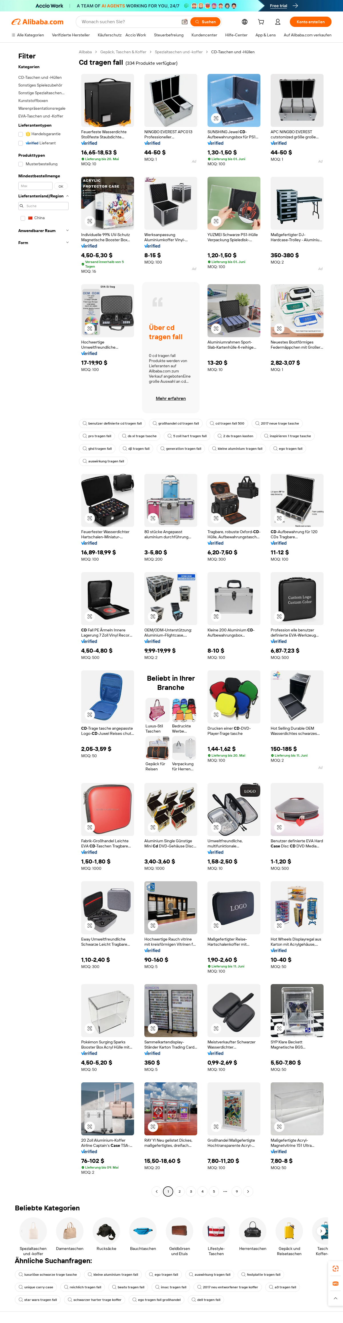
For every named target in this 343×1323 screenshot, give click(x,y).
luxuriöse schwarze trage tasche (48, 1274)
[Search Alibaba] (129, 22)
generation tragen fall (180, 448)
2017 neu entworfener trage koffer (227, 1287)
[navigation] (43, 622)
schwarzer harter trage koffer (94, 1300)
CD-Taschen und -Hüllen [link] (233, 52)
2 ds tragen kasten (235, 436)
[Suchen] (205, 21)
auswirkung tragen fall (103, 461)
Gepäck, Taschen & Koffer (123, 52)
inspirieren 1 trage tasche (287, 436)
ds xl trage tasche (139, 436)
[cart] (262, 22)
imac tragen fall (170, 1287)
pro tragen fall (97, 436)
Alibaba (85, 52)
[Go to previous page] (156, 1191)
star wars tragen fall (38, 1300)
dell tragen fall (206, 1300)
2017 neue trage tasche (277, 423)
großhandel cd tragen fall (176, 423)
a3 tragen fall (282, 1287)
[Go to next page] (248, 1191)
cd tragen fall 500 (227, 423)
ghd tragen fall (97, 448)
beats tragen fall (128, 1287)
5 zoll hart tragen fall (187, 436)
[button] (184, 21)
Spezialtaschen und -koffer (179, 52)
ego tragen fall (287, 448)
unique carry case (36, 1287)
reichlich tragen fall (82, 1287)
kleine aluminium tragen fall (237, 448)
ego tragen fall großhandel (156, 1300)
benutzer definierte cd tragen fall (112, 423)
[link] (335, 1268)
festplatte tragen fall (260, 1274)
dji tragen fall (136, 448)
